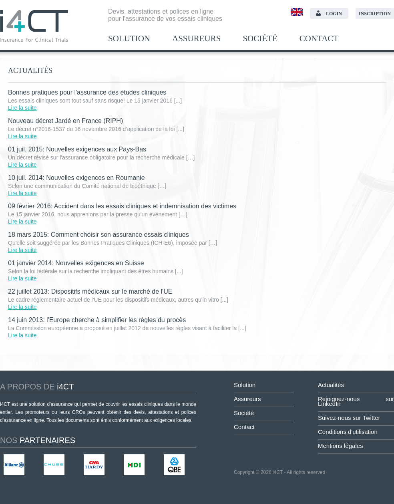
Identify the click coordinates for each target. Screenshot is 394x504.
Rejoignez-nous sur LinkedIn (356, 401)
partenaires (37, 440)
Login (334, 13)
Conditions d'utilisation (348, 431)
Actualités (331, 384)
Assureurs (196, 38)
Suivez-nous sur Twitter (349, 417)
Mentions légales (340, 445)
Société (260, 38)
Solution (129, 38)
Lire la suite (22, 108)
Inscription (375, 13)
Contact (319, 38)
